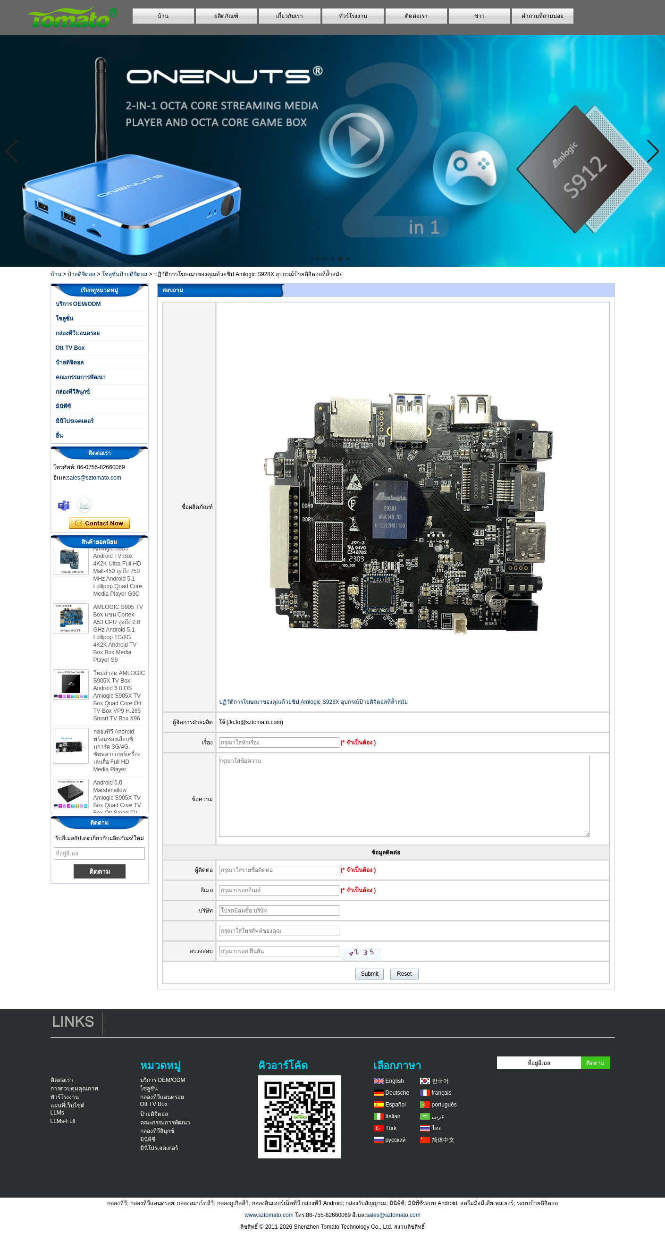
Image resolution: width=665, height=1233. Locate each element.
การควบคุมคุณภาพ (74, 1088)
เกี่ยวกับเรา (289, 16)
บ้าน (163, 16)
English (395, 1081)
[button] (318, 259)
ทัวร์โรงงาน (353, 16)
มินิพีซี (63, 406)
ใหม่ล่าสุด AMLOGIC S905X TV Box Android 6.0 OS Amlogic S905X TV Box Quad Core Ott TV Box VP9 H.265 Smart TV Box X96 (119, 698)
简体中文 (443, 1140)
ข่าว (479, 16)
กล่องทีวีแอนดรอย (78, 333)
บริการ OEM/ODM (78, 304)
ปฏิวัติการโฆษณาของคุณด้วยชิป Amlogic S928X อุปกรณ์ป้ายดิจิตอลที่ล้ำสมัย (313, 702)
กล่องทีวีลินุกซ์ (73, 391)
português (444, 1104)
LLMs (57, 1112)
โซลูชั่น (64, 318)
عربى (438, 1116)
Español (396, 1104)
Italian (393, 1116)
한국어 (440, 1081)
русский (396, 1140)
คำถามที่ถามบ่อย (543, 16)
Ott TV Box (70, 348)
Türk (391, 1128)
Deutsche (398, 1092)
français (442, 1092)
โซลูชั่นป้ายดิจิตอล (124, 274)
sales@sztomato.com (94, 477)
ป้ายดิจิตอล (81, 274)
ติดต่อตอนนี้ (99, 523)
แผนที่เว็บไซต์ (67, 1105)
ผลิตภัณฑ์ (226, 16)
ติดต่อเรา (416, 16)
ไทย (437, 1128)
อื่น (59, 435)
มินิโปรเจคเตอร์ (74, 421)
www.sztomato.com (268, 1215)
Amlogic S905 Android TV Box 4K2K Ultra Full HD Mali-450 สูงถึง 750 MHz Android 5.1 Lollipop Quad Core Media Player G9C (117, 574)
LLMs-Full (63, 1121)
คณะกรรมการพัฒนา (81, 377)
